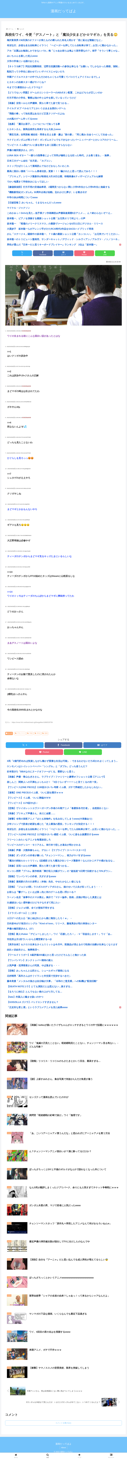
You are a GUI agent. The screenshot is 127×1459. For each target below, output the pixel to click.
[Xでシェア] (24, 253)
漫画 (45, 733)
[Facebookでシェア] (44, 253)
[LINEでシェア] (102, 253)
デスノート (20, 733)
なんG (9, 733)
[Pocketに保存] (83, 253)
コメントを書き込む (63, 1423)
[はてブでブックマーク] (63, 253)
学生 (37, 733)
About (63, 1448)
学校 (30, 733)
